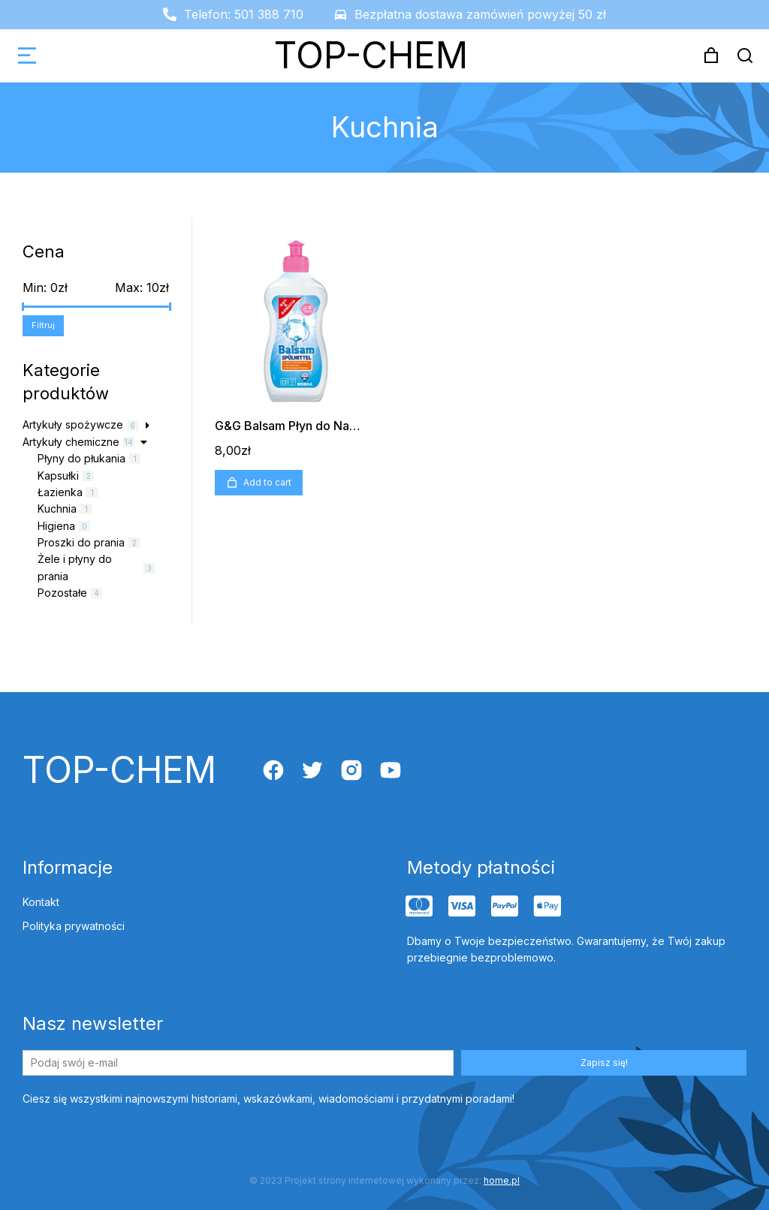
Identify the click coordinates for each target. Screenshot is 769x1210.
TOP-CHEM (371, 55)
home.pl (502, 1180)
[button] (27, 56)
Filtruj (43, 325)
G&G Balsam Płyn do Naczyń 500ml (316, 425)
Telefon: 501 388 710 (243, 14)
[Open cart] (711, 56)
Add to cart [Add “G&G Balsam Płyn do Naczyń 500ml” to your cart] (258, 483)
